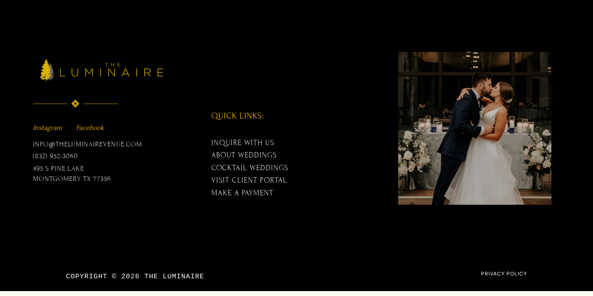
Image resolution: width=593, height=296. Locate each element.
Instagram (47, 127)
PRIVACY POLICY (504, 274)
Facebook (90, 127)
